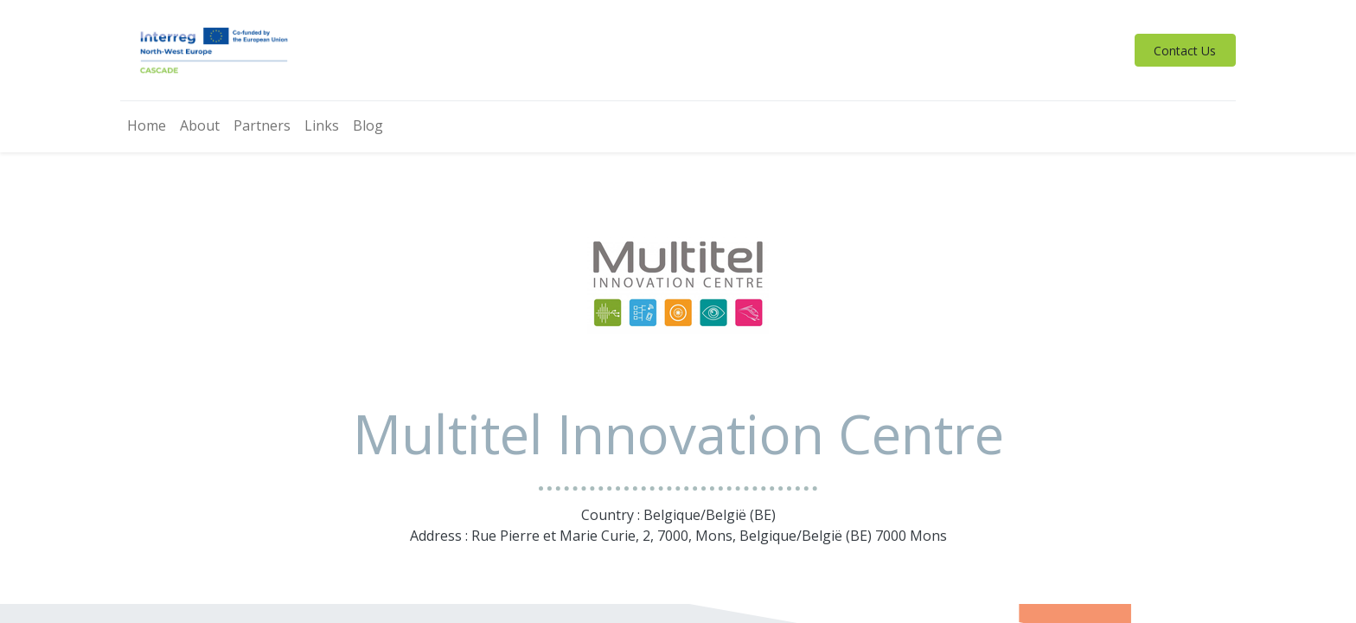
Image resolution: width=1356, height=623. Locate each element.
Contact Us (1185, 50)
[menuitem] (146, 126)
